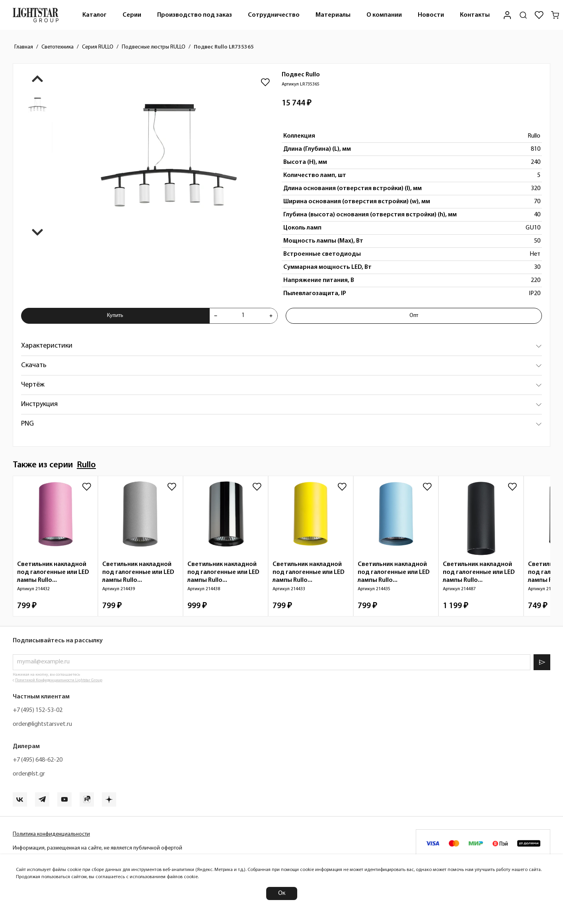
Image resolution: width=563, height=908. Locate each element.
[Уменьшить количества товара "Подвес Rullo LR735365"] (215, 315)
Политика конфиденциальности (51, 834)
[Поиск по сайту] (523, 15)
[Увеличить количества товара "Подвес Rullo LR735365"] (271, 315)
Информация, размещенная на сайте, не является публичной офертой (97, 848)
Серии (132, 15)
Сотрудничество (274, 15)
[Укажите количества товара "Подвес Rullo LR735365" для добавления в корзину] (243, 315)
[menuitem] (94, 15)
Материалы (333, 15)
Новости (431, 15)
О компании (384, 15)
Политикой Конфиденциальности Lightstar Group (58, 680)
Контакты (475, 15)
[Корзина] (555, 15)
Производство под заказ (194, 15)
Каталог (94, 15)
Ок (281, 893)
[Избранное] (539, 15)
